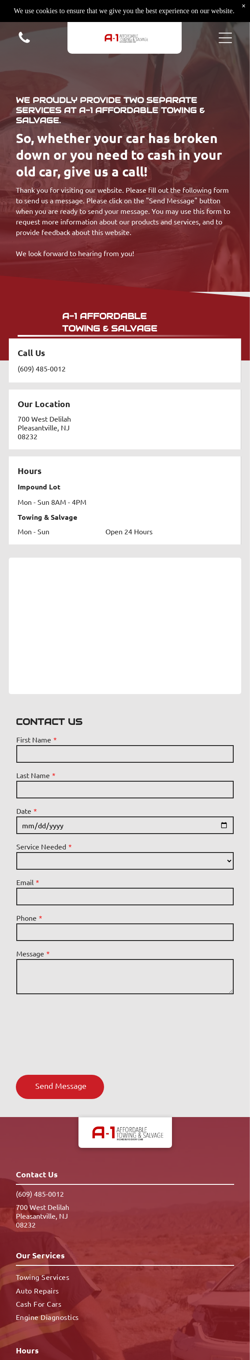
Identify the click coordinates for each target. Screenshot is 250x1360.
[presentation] (52, 1034)
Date (23, 810)
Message (30, 953)
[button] (225, 37)
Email (25, 882)
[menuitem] (125, 1276)
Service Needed (41, 846)
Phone (26, 917)
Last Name (33, 775)
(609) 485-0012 (42, 368)
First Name (33, 739)
